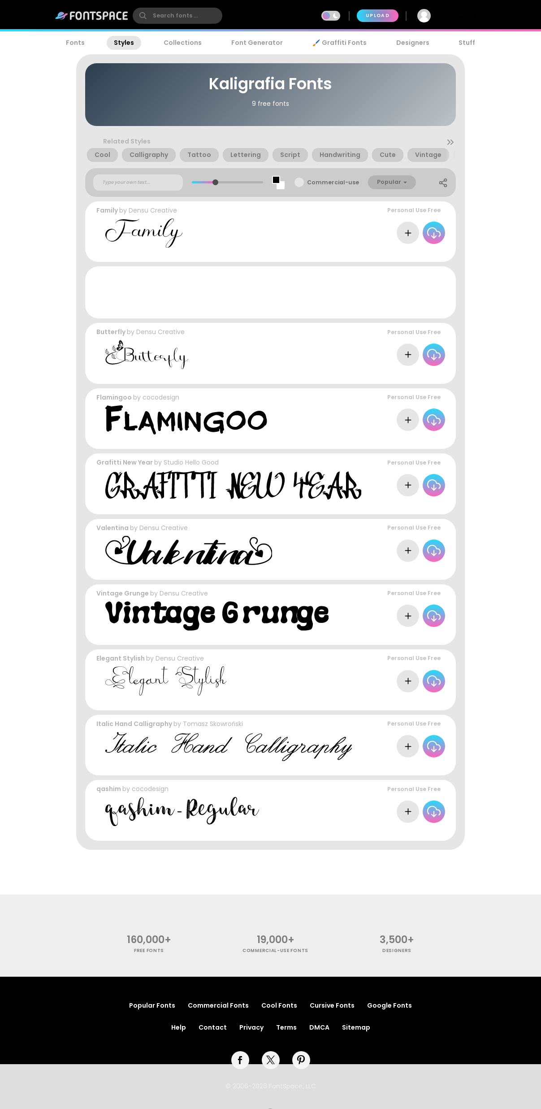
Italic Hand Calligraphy (134, 723)
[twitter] (271, 1060)
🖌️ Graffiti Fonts (339, 42)
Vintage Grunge (122, 593)
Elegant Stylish (120, 658)
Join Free (464, 15)
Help (178, 1027)
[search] (177, 16)
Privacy (251, 1027)
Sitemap (356, 1027)
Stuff (467, 42)
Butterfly (111, 331)
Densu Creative (153, 210)
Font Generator (257, 42)
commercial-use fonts (275, 950)
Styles (124, 42)
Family (107, 210)
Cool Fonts (279, 1005)
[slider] (215, 182)
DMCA (319, 1027)
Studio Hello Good (191, 462)
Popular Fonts (152, 1005)
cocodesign (161, 397)
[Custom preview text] (138, 182)
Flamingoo (114, 397)
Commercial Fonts (218, 1005)
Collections (183, 42)
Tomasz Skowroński (213, 723)
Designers (412, 42)
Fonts (75, 42)
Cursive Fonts (332, 1005)
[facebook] (240, 1060)
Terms (286, 1027)
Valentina (112, 527)
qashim (108, 788)
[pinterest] (301, 1060)
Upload (378, 15)
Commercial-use (333, 182)
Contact (213, 1027)
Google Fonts (389, 1005)
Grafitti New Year (124, 462)
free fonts (149, 950)
